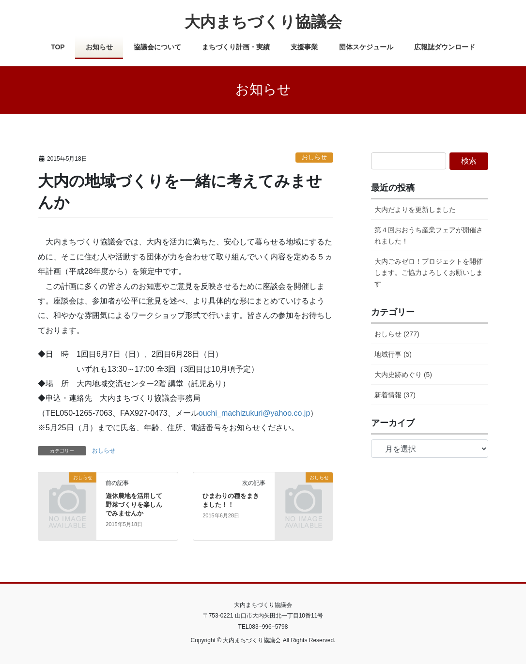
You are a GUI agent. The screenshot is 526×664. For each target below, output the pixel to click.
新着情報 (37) (395, 395)
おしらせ (314, 157)
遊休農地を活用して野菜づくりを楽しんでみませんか (134, 504)
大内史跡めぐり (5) (403, 374)
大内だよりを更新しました (415, 209)
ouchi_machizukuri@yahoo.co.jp (254, 413)
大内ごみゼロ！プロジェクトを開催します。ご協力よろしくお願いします (428, 272)
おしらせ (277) (396, 334)
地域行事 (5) (393, 354)
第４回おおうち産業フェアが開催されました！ (428, 235)
